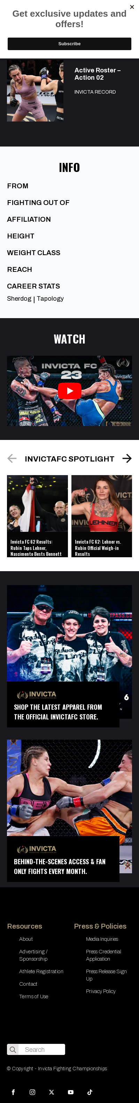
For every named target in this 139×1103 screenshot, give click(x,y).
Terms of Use (33, 996)
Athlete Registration (41, 971)
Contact (28, 984)
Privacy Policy (101, 991)
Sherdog (19, 298)
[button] (127, 458)
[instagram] (32, 1092)
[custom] (90, 1092)
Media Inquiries (102, 939)
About (26, 939)
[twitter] (51, 1092)
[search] (12, 1049)
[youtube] (70, 1092)
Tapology (50, 298)
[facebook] (13, 1092)
